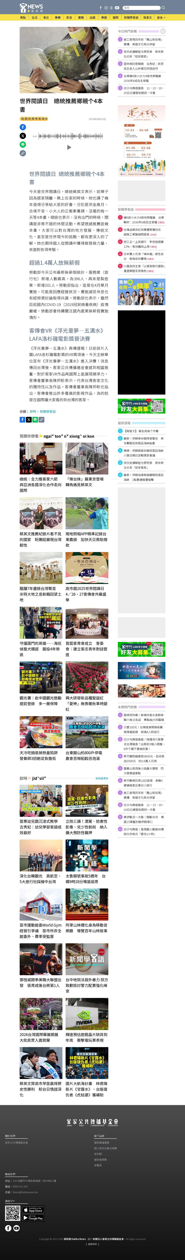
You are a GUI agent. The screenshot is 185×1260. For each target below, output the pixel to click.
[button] (163, 8)
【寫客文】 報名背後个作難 (141, 431)
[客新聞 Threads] (111, 8)
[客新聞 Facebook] (100, 8)
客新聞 (98, 1154)
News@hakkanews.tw (25, 1192)
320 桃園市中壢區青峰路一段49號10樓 (34, 1181)
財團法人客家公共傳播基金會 (108, 1239)
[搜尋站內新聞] (142, 8)
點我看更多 (102, 778)
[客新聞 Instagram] (106, 8)
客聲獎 (98, 1165)
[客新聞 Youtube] (117, 8)
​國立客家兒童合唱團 (105, 1148)
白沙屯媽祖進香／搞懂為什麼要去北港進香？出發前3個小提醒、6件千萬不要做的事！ (144, 744)
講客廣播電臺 (101, 1142)
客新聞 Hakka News (75, 1239)
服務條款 (92, 1244)
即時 (33, 411)
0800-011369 (20, 1186)
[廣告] (141, 140)
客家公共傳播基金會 (16, 1142)
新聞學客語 (48, 411)
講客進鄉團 (100, 1159)
